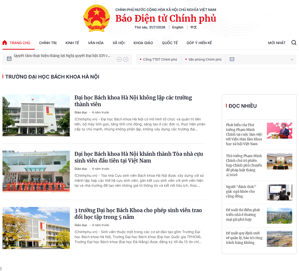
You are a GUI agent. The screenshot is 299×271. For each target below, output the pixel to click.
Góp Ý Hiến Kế (199, 43)
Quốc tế (170, 43)
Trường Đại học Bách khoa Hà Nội (52, 77)
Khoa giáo (143, 43)
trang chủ (16, 42)
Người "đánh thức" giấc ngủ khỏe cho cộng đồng (241, 191)
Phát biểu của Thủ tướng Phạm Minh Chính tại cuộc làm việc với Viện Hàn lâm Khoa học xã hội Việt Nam (244, 134)
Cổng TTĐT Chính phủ (158, 59)
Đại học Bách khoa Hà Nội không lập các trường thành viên (133, 100)
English (177, 27)
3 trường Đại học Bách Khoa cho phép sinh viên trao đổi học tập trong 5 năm (138, 213)
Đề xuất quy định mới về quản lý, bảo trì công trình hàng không (244, 238)
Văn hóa (96, 43)
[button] (119, 59)
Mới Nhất (277, 43)
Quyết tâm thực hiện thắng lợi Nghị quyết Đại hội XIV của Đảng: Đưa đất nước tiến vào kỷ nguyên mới (63, 59)
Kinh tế (72, 43)
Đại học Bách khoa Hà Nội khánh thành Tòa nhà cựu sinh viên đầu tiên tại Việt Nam (139, 157)
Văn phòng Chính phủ (203, 59)
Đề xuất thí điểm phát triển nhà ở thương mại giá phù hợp (243, 215)
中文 (193, 27)
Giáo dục (81, 112)
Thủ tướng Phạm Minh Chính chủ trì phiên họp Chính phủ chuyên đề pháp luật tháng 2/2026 (244, 165)
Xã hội (119, 43)
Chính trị (48, 43)
